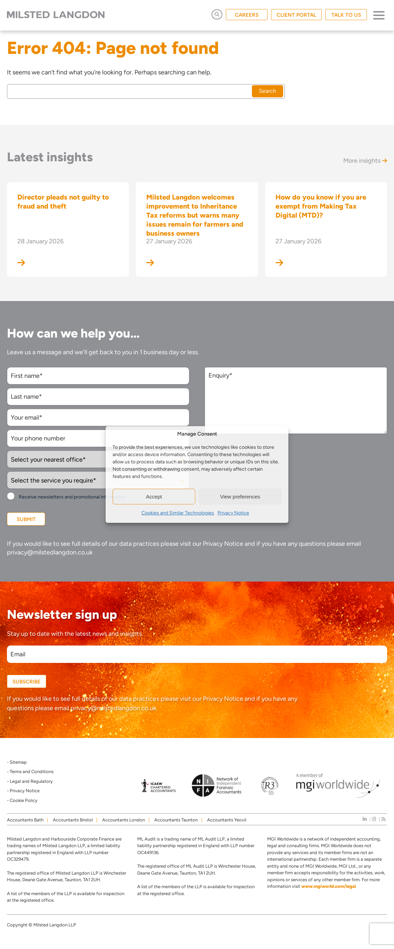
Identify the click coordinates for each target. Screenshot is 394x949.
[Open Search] (217, 14)
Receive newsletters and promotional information (72, 497)
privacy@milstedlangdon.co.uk (50, 552)
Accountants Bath (25, 819)
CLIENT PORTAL (296, 15)
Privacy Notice (233, 513)
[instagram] (374, 819)
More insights (365, 160)
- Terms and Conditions (30, 771)
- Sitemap (17, 762)
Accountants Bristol (73, 819)
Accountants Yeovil (226, 819)
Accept (154, 497)
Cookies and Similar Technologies (177, 513)
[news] (383, 819)
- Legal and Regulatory (30, 781)
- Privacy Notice (23, 790)
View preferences (240, 497)
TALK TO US (346, 15)
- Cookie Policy (22, 800)
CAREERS (246, 15)
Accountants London (123, 819)
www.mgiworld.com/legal (328, 886)
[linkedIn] (365, 819)
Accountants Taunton (176, 819)
